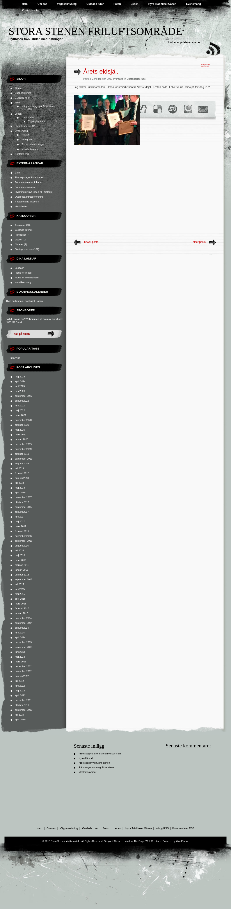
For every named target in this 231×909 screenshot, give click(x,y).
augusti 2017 (22, 511)
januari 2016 (21, 569)
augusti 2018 (22, 478)
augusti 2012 (22, 676)
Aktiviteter (20, 225)
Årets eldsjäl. (100, 71)
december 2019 (23, 444)
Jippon (18, 239)
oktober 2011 (22, 705)
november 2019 (23, 449)
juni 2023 (20, 386)
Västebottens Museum (27, 201)
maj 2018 (20, 487)
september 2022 (23, 396)
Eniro (18, 172)
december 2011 (23, 700)
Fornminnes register (25, 187)
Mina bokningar (29, 149)
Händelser (20, 234)
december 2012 (23, 666)
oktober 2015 (22, 574)
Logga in (19, 268)
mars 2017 (20, 526)
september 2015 (23, 579)
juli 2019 (19, 468)
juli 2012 (19, 681)
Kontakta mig (30, 10)
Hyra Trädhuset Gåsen (162, 3)
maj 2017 (20, 521)
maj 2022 (20, 410)
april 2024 (20, 381)
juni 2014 (20, 632)
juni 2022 (20, 405)
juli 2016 (19, 550)
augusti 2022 (22, 400)
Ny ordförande (86, 758)
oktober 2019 (22, 454)
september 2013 (23, 647)
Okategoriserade (24, 249)
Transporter (27, 117)
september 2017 (23, 507)
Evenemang (193, 3)
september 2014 (23, 623)
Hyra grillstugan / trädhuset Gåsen (24, 301)
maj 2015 (20, 594)
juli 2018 (19, 483)
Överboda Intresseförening (29, 196)
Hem (25, 3)
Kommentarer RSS (183, 828)
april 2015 (20, 598)
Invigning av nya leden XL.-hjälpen (33, 192)
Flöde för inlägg (23, 272)
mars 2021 (20, 415)
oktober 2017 (22, 502)
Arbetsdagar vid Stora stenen (94, 762)
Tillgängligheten (36, 121)
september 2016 (23, 540)
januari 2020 (21, 439)
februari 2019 (22, 473)
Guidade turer (95, 3)
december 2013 (23, 642)
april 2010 (20, 719)
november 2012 (23, 671)
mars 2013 (20, 661)
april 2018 (20, 492)
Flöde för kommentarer (27, 277)
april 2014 (20, 637)
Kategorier (27, 139)
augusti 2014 (22, 627)
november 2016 (23, 536)
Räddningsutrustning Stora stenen (97, 767)
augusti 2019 (22, 463)
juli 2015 (19, 584)
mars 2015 (20, 603)
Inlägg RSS (162, 828)
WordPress (182, 841)
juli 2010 (19, 714)
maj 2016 (20, 555)
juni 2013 (20, 652)
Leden (134, 3)
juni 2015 (20, 589)
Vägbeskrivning (66, 3)
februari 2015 (22, 608)
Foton (117, 3)
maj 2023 (20, 391)
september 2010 (23, 710)
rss (199, 42)
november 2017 (23, 497)
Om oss (42, 3)
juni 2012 (20, 685)
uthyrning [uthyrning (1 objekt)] (15, 358)
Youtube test (21, 206)
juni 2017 (20, 516)
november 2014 (23, 618)
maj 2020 (20, 429)
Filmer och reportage (32, 144)
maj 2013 (20, 656)
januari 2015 (21, 613)
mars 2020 (20, 434)
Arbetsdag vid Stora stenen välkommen (100, 753)
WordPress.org (23, 282)
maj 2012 (20, 690)
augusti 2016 (22, 545)
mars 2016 (20, 560)
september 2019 (23, 458)
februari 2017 (22, 531)
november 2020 (23, 420)
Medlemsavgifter (87, 772)
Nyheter (19, 244)
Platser (25, 134)
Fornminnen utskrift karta (28, 182)
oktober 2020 (22, 425)
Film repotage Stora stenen (29, 177)
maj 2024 (20, 376)
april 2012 (20, 695)
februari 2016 (22, 565)
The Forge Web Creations (147, 841)
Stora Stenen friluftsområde (95, 31)
